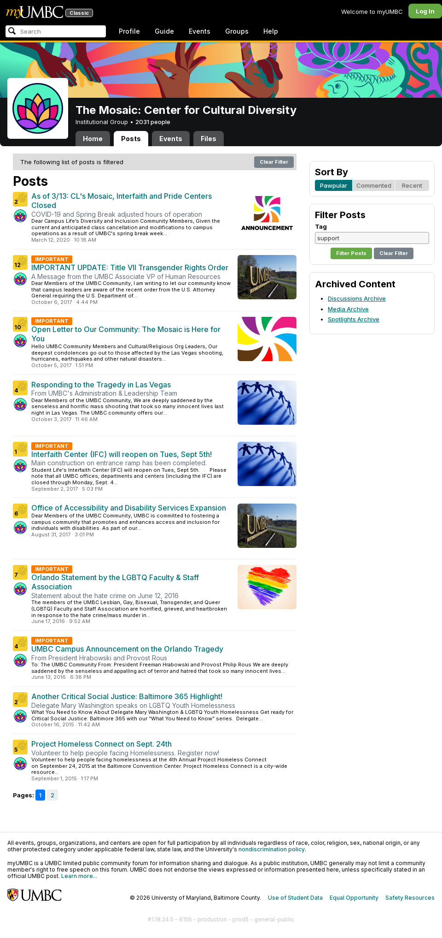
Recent (412, 185)
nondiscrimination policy (271, 849)
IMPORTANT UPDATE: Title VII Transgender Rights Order (129, 267)
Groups (237, 31)
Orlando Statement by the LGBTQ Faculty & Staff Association (115, 582)
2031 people (152, 121)
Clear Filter (274, 162)
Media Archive (348, 309)
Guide (164, 31)
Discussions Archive (357, 298)
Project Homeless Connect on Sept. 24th (101, 743)
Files (208, 138)
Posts (131, 138)
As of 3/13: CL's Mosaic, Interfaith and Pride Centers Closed (121, 200)
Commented (373, 185)
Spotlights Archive (353, 319)
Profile (129, 31)
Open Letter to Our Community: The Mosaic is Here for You (126, 334)
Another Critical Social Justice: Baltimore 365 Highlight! (126, 696)
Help (270, 31)
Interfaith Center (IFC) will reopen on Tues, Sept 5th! (121, 454)
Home (93, 138)
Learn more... (79, 876)
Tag (321, 226)
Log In (425, 11)
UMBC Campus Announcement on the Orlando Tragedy (127, 648)
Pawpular (333, 185)
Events (199, 31)
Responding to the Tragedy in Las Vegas (101, 384)
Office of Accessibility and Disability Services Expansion (128, 507)
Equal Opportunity (354, 897)
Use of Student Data (295, 897)
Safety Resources (410, 897)
